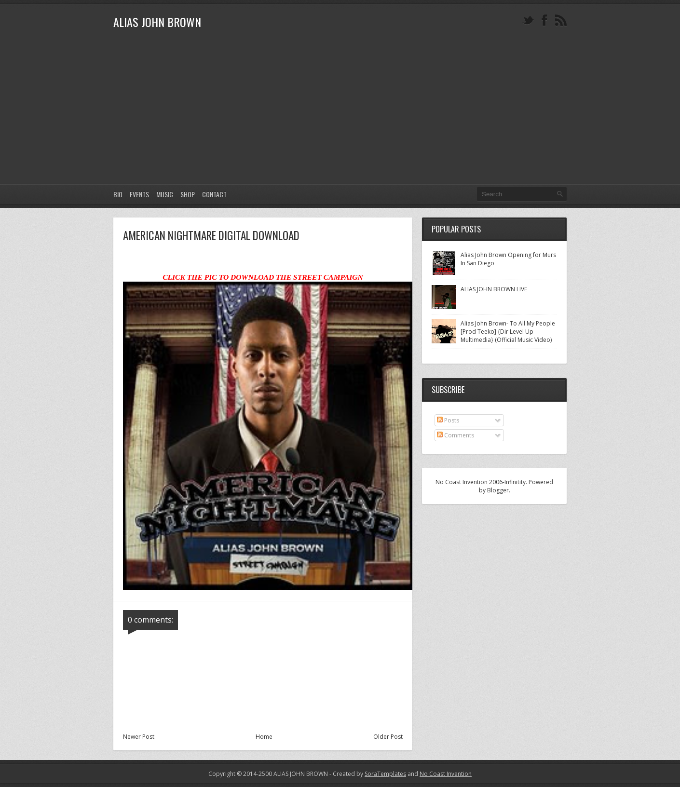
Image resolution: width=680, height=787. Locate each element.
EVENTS (139, 194)
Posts (448, 420)
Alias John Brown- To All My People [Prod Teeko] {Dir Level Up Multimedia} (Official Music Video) (508, 331)
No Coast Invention (446, 774)
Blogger (498, 490)
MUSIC (164, 194)
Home (264, 737)
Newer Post (138, 737)
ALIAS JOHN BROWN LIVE (494, 289)
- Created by (367, 774)
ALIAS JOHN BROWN (157, 21)
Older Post (388, 737)
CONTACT (214, 194)
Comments (455, 435)
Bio (117, 194)
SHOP (187, 194)
